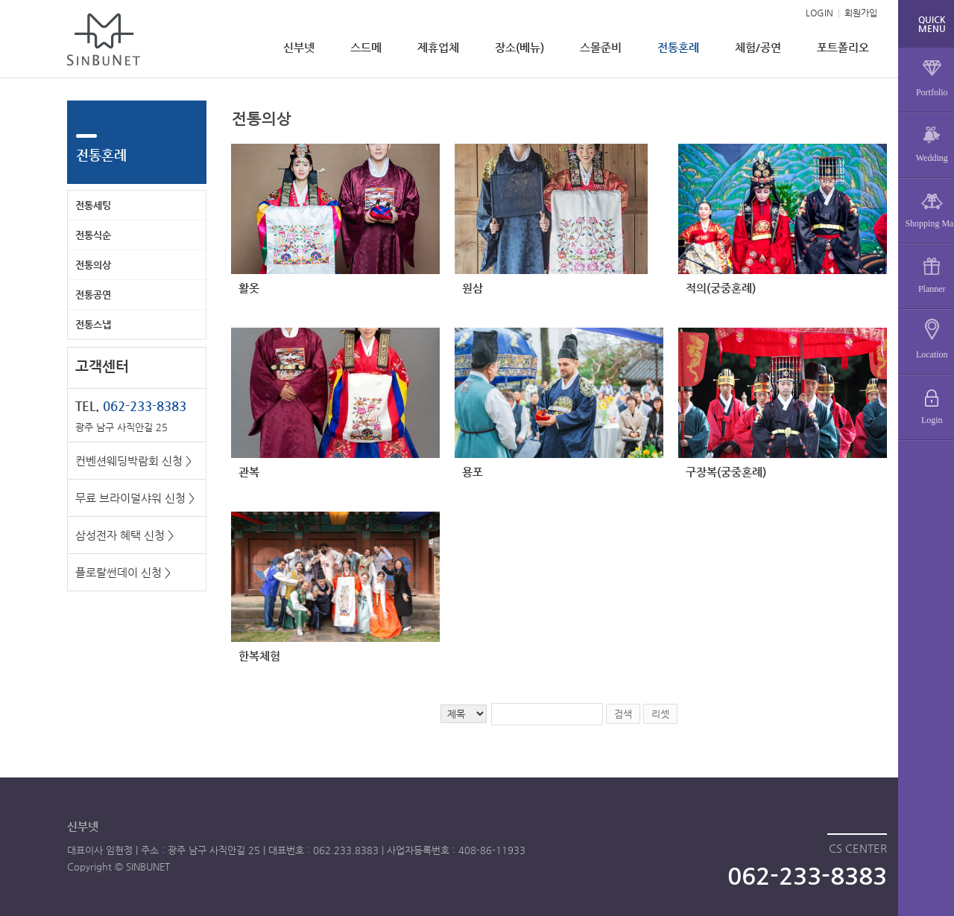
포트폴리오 (843, 47)
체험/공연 (758, 47)
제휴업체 (438, 47)
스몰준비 (601, 47)
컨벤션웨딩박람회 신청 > (133, 460)
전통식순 (93, 235)
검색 (623, 713)
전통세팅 (93, 205)
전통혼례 (678, 47)
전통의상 (93, 264)
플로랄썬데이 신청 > (123, 572)
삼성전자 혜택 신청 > (124, 535)
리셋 (660, 713)
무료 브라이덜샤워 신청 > (135, 498)
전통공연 (93, 294)
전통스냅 (93, 324)
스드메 (366, 47)
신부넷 (299, 47)
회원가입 (860, 12)
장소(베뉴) (519, 47)
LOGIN (819, 12)
